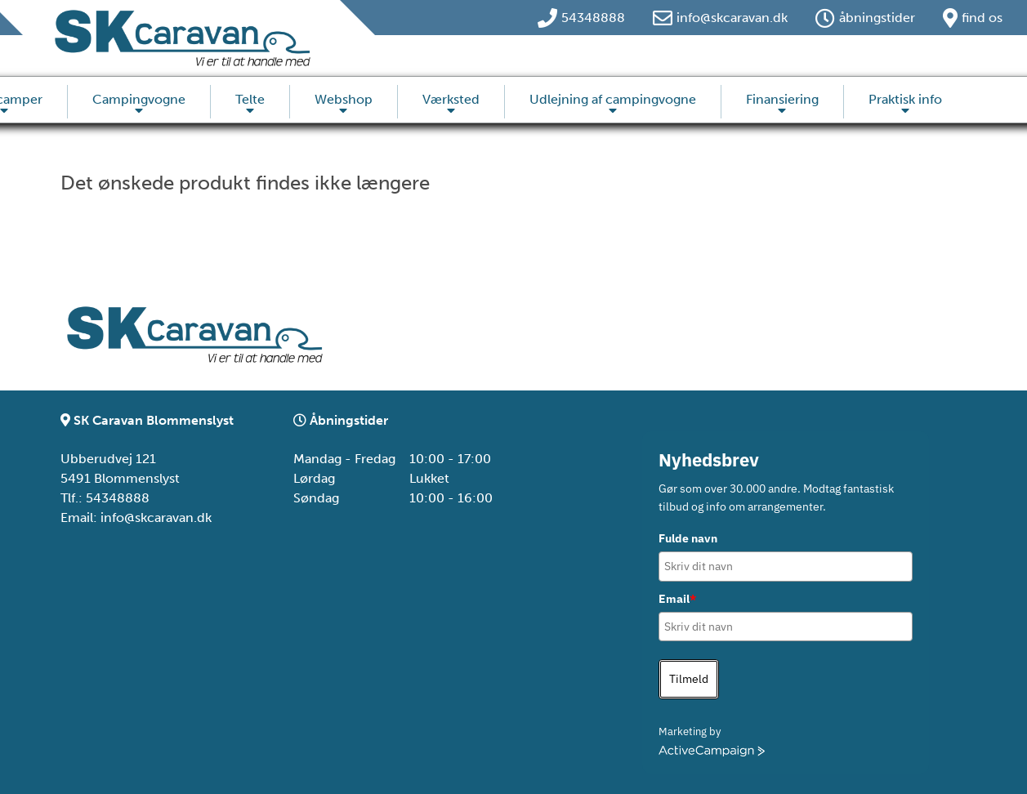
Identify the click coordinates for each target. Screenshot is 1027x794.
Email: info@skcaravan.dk (136, 517)
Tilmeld (688, 678)
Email (677, 598)
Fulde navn (688, 538)
